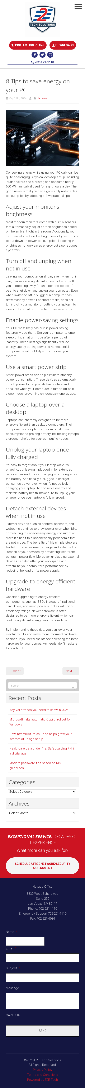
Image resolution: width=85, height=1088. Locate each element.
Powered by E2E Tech (42, 1080)
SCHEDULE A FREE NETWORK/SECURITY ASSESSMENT (42, 866)
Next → (71, 671)
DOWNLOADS (63, 45)
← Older (14, 671)
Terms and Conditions (42, 1075)
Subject (13, 968)
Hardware (42, 98)
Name (11, 932)
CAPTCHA (13, 1015)
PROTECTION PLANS (27, 45)
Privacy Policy (42, 1070)
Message (12, 988)
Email (11, 948)
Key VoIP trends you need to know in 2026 (38, 710)
